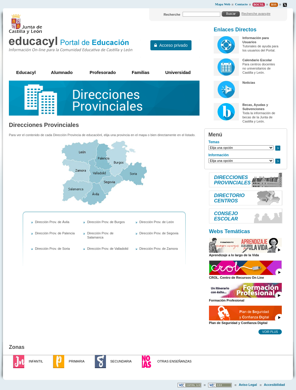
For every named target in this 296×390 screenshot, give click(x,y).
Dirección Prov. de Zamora (158, 248)
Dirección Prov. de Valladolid (107, 248)
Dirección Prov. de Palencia (55, 233)
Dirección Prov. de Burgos (106, 222)
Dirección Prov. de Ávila (52, 222)
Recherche (172, 14)
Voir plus (270, 331)
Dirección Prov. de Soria (52, 248)
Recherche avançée (256, 13)
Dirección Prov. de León (156, 222)
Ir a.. (277, 148)
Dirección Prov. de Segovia (158, 233)
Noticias (248, 82)
